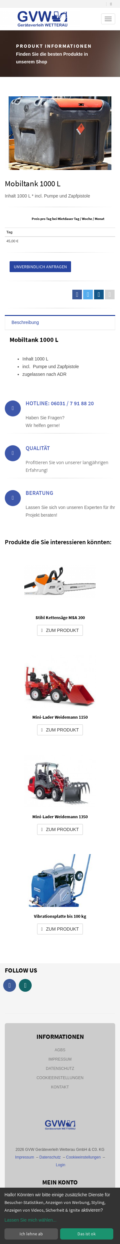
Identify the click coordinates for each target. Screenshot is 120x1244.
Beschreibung (25, 322)
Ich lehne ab (31, 1234)
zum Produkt (60, 630)
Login (60, 1165)
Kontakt (60, 1087)
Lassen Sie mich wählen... (30, 1220)
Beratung (39, 509)
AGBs (60, 1050)
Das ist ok (86, 1234)
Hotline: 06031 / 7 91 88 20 (60, 420)
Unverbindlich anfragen (40, 267)
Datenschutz (60, 1068)
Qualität (38, 465)
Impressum (60, 1059)
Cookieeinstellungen (60, 1078)
